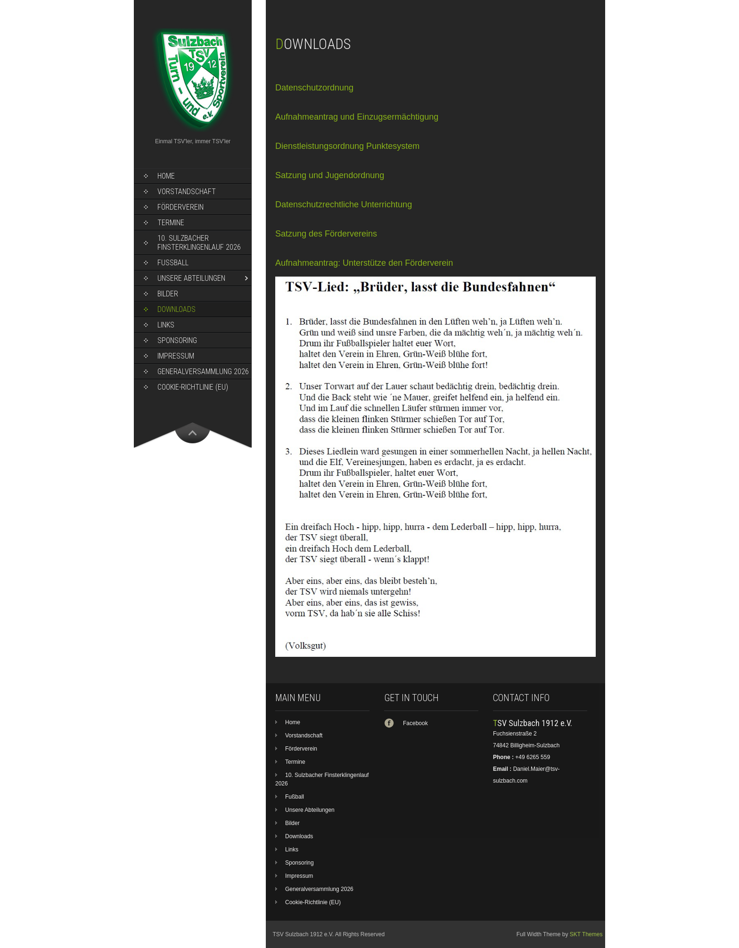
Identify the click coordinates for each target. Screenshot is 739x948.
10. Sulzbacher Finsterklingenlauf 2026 (199, 243)
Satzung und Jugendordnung (329, 175)
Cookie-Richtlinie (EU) (192, 387)
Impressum (175, 355)
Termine (170, 222)
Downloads (176, 309)
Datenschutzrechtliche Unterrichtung (343, 204)
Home (166, 176)
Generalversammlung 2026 (203, 371)
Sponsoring (177, 340)
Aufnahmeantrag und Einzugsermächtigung (356, 117)
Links (165, 324)
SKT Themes (586, 934)
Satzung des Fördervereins (326, 233)
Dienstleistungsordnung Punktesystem (347, 146)
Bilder (167, 293)
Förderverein (180, 207)
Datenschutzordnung (314, 87)
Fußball (173, 262)
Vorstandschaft (186, 191)
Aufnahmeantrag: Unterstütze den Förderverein (364, 263)
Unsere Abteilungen (191, 278)
